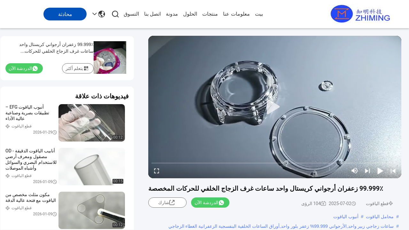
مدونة (172, 14)
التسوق (131, 14)
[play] (275, 107)
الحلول (190, 14)
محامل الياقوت (380, 216)
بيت (259, 14)
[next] (367, 170)
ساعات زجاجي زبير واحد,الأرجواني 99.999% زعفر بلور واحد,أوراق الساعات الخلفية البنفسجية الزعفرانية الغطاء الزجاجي (281, 226)
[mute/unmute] (354, 170)
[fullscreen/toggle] (156, 170)
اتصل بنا (152, 14)
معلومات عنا (236, 14)
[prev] (393, 170)
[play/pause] (380, 170)
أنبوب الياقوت (346, 216)
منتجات (210, 14)
